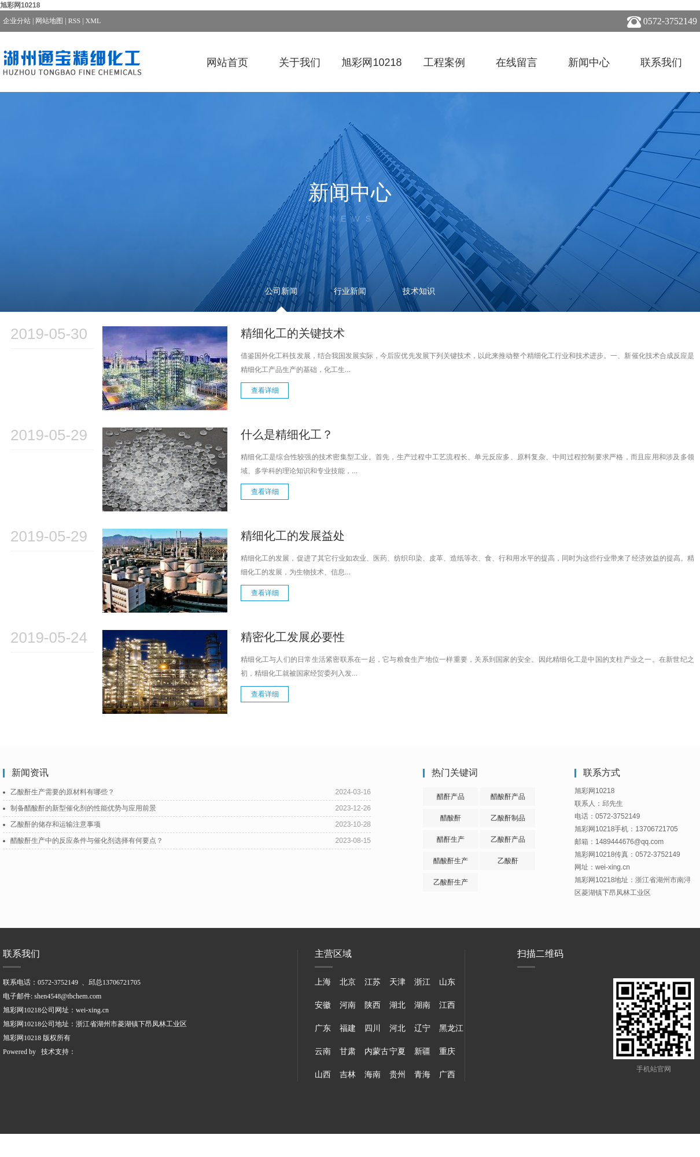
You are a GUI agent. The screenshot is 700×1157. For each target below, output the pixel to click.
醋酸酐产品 (508, 797)
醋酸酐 (450, 818)
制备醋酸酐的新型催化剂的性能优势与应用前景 (83, 808)
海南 (372, 1074)
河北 (397, 1028)
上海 (323, 982)
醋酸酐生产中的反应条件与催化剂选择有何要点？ (86, 841)
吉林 (348, 1074)
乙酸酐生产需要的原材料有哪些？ (62, 792)
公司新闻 (281, 291)
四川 (372, 1028)
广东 (323, 1028)
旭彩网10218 (20, 5)
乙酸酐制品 (508, 818)
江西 (447, 1005)
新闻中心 (589, 62)
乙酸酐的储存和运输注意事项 (55, 824)
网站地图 (49, 21)
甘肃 (348, 1051)
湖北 (397, 1005)
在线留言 (516, 62)
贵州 (397, 1074)
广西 (447, 1074)
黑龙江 (451, 1028)
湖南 (422, 1005)
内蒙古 (376, 1051)
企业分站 (17, 21)
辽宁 (422, 1028)
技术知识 (419, 291)
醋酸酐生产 (450, 861)
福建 (348, 1028)
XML (93, 21)
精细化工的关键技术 (293, 333)
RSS (74, 21)
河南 (348, 1005)
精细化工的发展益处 (293, 535)
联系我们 (661, 62)
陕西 (372, 1005)
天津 (397, 982)
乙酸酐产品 (508, 839)
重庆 (447, 1051)
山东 (447, 982)
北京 (348, 982)
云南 (323, 1051)
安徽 (323, 1005)
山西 (323, 1074)
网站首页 (227, 62)
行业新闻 (350, 291)
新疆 (422, 1051)
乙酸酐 (508, 861)
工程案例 (444, 62)
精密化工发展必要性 (293, 637)
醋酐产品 (451, 797)
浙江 (422, 982)
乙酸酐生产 (450, 882)
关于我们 (299, 62)
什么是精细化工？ (287, 434)
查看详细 (265, 390)
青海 (422, 1074)
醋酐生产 (451, 839)
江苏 (372, 982)
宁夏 (397, 1051)
